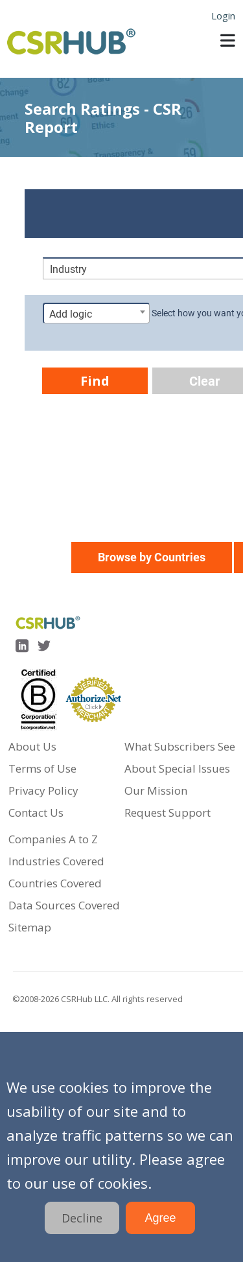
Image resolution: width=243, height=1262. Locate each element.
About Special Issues (177, 768)
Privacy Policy (43, 790)
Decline (82, 1218)
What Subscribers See (179, 746)
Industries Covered (56, 861)
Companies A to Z (53, 839)
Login (223, 15)
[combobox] (96, 313)
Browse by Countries (151, 557)
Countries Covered (55, 883)
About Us (32, 746)
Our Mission (155, 790)
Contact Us (36, 812)
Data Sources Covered (64, 905)
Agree (160, 1217)
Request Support (167, 812)
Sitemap (29, 927)
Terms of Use (42, 768)
